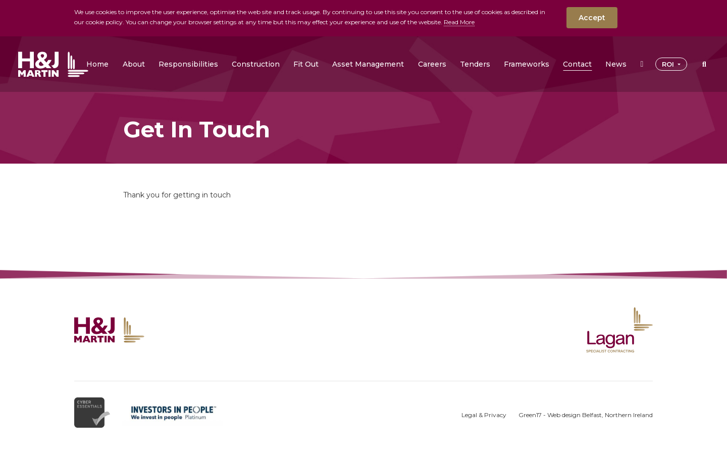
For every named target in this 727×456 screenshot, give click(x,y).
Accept (592, 17)
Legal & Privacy (483, 415)
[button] (134, 64)
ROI (669, 64)
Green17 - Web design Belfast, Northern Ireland (585, 415)
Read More (459, 22)
